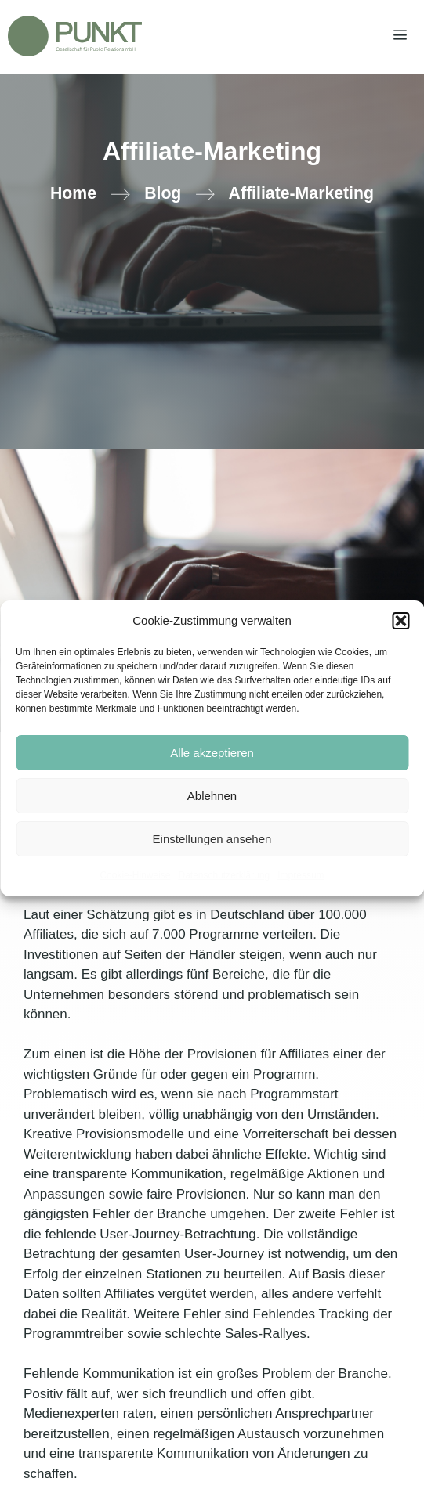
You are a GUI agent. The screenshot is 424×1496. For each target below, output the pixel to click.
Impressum (300, 875)
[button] (400, 621)
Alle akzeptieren (212, 752)
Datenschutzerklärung (224, 875)
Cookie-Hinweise (135, 875)
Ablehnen (212, 795)
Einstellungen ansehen (212, 838)
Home (73, 193)
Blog (162, 193)
